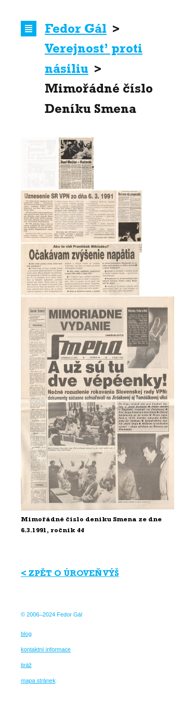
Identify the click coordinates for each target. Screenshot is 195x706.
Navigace (28, 28)
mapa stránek (38, 680)
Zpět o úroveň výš (74, 574)
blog (26, 634)
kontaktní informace (46, 649)
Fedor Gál (76, 30)
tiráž (26, 665)
